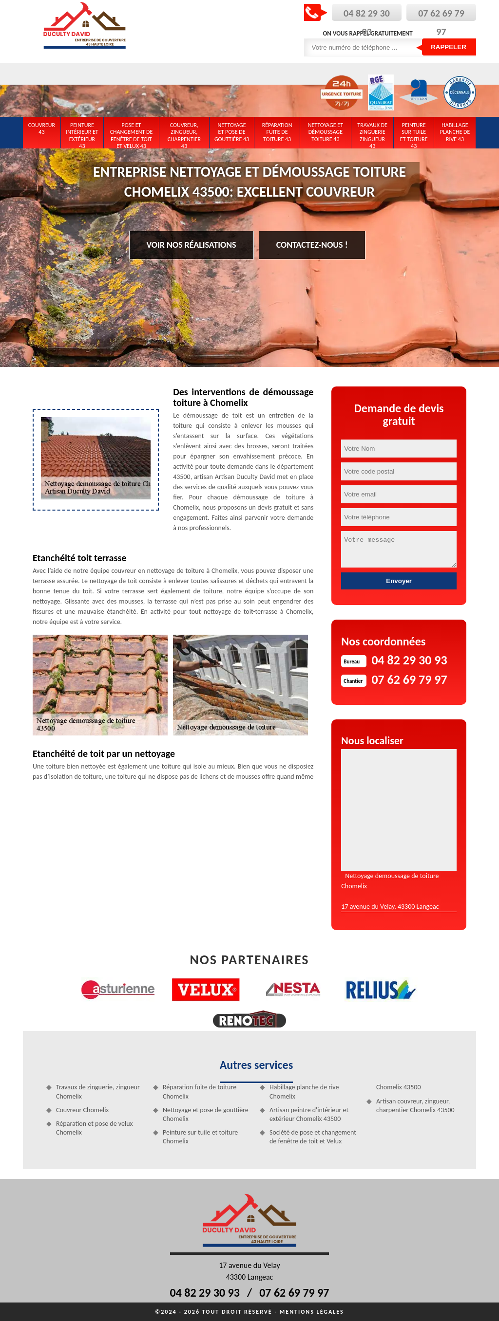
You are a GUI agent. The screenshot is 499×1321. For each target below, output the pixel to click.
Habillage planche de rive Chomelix (304, 1091)
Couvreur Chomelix (82, 1110)
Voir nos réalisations (191, 244)
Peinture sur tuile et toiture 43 (414, 134)
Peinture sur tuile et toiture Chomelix (200, 1136)
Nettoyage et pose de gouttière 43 (231, 132)
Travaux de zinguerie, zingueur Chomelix (98, 1091)
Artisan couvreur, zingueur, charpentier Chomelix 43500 (415, 1105)
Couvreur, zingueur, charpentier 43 (184, 134)
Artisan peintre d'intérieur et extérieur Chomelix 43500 (308, 1114)
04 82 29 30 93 (205, 1292)
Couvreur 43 (41, 128)
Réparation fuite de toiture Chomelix (199, 1091)
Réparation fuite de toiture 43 (277, 132)
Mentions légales (312, 1311)
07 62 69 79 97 (294, 1292)
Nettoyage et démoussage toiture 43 (325, 132)
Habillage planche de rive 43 (455, 132)
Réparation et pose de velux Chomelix (94, 1128)
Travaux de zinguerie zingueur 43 (372, 134)
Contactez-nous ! (312, 244)
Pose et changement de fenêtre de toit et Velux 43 (131, 134)
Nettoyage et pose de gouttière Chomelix (206, 1114)
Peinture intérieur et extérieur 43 (82, 134)
